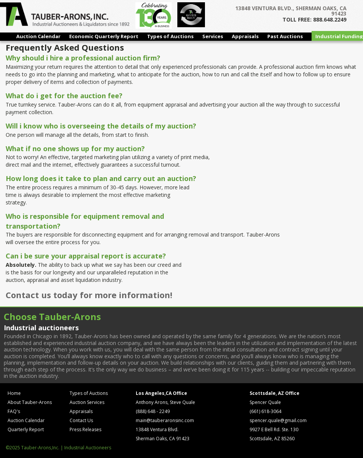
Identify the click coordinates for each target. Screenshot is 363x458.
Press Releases (85, 429)
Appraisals (245, 36)
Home (14, 393)
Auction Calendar (38, 36)
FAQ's (14, 411)
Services (212, 36)
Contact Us (81, 420)
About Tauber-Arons (30, 402)
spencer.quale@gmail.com (278, 420)
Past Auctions (285, 36)
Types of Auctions (170, 36)
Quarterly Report (26, 429)
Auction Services (87, 402)
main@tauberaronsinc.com (165, 420)
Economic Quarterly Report (103, 36)
